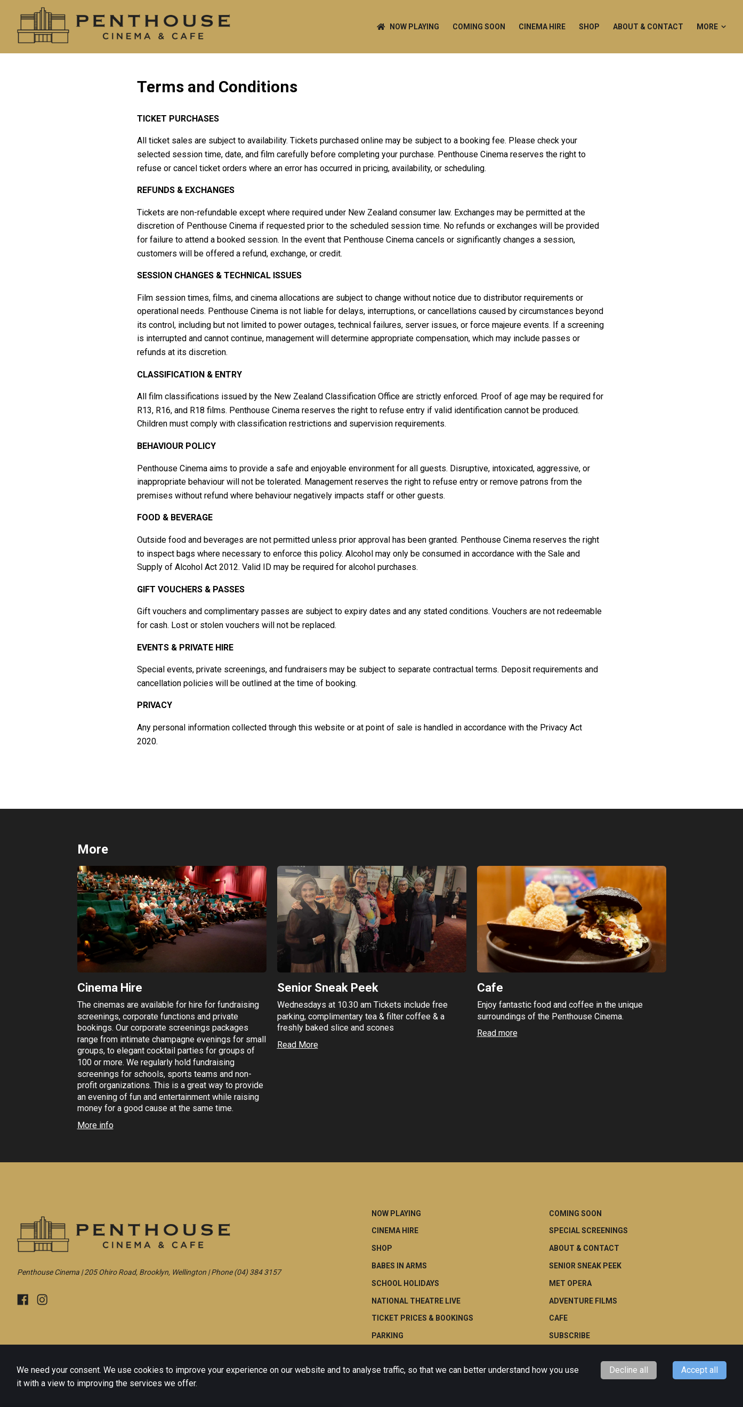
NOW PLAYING (408, 26)
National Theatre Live (416, 1301)
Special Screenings (588, 1230)
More (711, 26)
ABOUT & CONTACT (648, 26)
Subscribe (569, 1335)
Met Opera (570, 1283)
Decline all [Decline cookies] (628, 1370)
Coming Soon (479, 26)
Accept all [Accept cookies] (699, 1370)
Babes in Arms (399, 1265)
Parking (387, 1335)
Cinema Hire (542, 26)
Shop (589, 26)
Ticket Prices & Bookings (422, 1318)
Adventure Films (583, 1301)
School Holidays (405, 1283)
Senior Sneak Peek (585, 1265)
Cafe (558, 1318)
